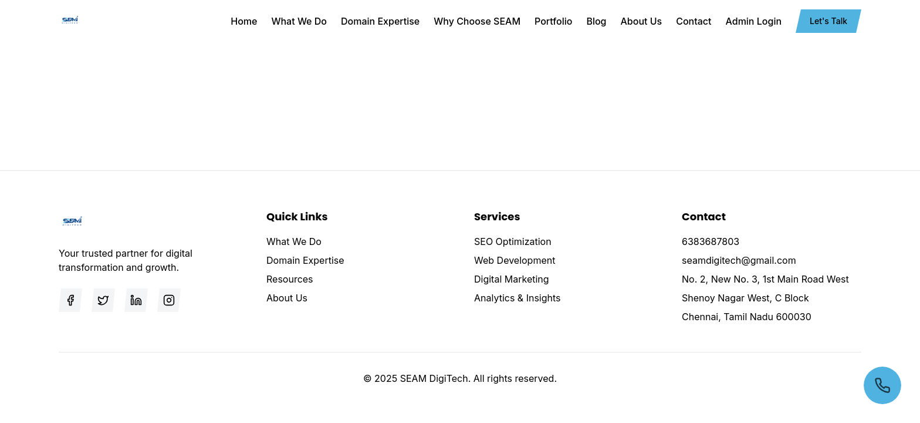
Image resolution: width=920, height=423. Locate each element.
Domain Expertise (380, 21)
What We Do (299, 21)
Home (244, 21)
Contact (693, 21)
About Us (641, 21)
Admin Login (754, 21)
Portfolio (553, 21)
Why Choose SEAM (477, 21)
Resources (289, 279)
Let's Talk (828, 21)
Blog (596, 21)
